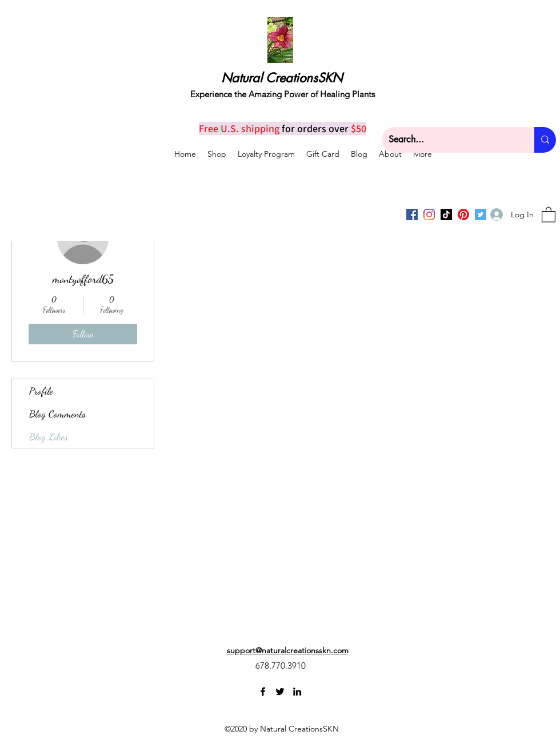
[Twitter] (280, 691)
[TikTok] (446, 214)
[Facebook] (412, 214)
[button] (548, 214)
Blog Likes (48, 436)
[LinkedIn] (297, 691)
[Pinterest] (463, 214)
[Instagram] (429, 214)
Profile (41, 390)
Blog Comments (57, 413)
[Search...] (449, 140)
